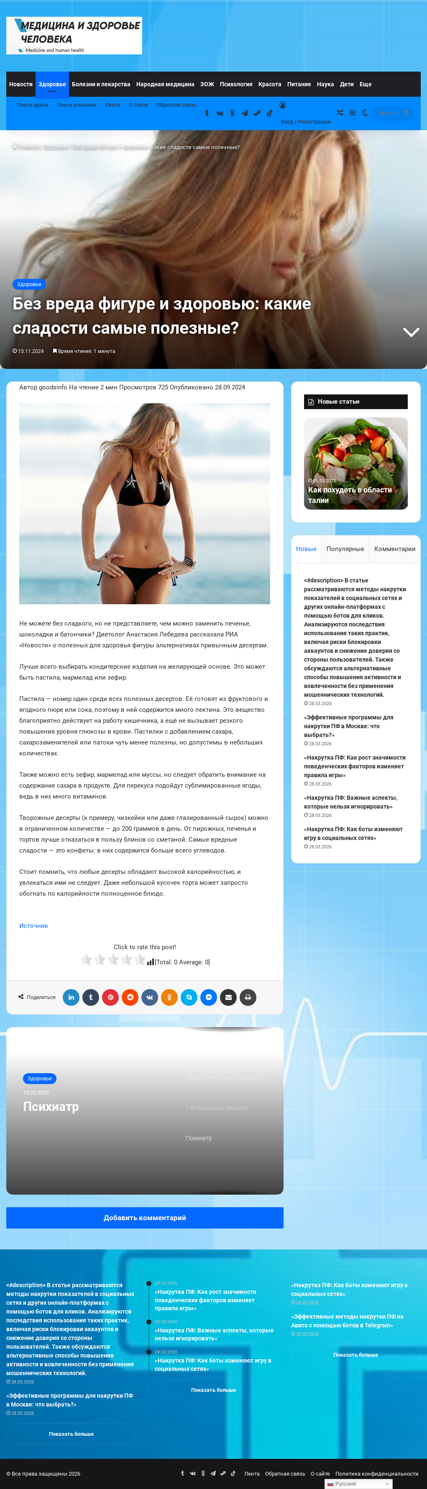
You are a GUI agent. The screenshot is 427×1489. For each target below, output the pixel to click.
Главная (26, 147)
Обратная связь (176, 105)
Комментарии (395, 549)
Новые (306, 549)
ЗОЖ (207, 84)
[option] (145, 1111)
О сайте (138, 105)
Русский (341, 1484)
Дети (347, 84)
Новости (21, 84)
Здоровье (52, 84)
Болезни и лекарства (101, 84)
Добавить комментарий (145, 1217)
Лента (112, 105)
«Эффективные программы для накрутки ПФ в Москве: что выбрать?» (349, 726)
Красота (269, 84)
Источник (33, 926)
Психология (236, 84)
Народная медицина (165, 84)
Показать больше (71, 1434)
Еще (366, 84)
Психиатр (51, 1106)
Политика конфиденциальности (377, 1474)
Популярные (345, 549)
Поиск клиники (77, 105)
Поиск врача (33, 105)
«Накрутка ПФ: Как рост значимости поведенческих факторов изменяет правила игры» (355, 766)
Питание (299, 84)
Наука (325, 84)
